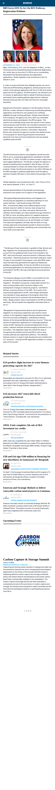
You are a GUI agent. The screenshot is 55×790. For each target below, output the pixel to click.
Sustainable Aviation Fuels (21, 469)
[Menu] (3, 3)
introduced (24, 182)
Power (13, 375)
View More (7, 591)
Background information (12, 108)
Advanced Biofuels (18, 406)
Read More (7, 388)
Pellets (19, 375)
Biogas (13, 437)
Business (20, 437)
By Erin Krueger (18, 369)
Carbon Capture (23, 500)
